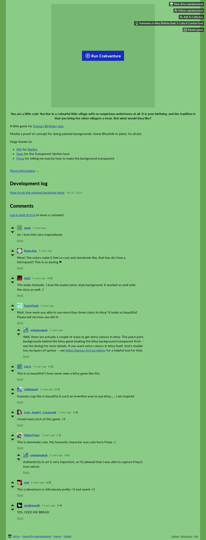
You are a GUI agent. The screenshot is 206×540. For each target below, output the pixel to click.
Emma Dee (30, 250)
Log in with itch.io (22, 215)
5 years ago (39, 278)
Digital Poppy (32, 435)
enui (26, 482)
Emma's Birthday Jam (48, 126)
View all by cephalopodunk (36, 536)
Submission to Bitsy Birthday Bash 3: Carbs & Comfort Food (169, 23)
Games (175, 536)
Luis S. (27, 366)
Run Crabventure (103, 55)
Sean (19, 154)
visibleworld (31, 389)
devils (27, 227)
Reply (20, 240)
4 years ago (39, 227)
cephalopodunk (39, 330)
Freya (20, 158)
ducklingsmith (32, 505)
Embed (67, 536)
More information (24, 171)
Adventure (186, 536)
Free (196, 536)
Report (57, 536)
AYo (19, 149)
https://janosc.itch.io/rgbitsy (86, 350)
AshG (27, 278)
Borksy (32, 149)
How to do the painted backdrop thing (37, 192)
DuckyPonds (31, 305)
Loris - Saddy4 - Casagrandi (40, 412)
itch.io (16, 536)
